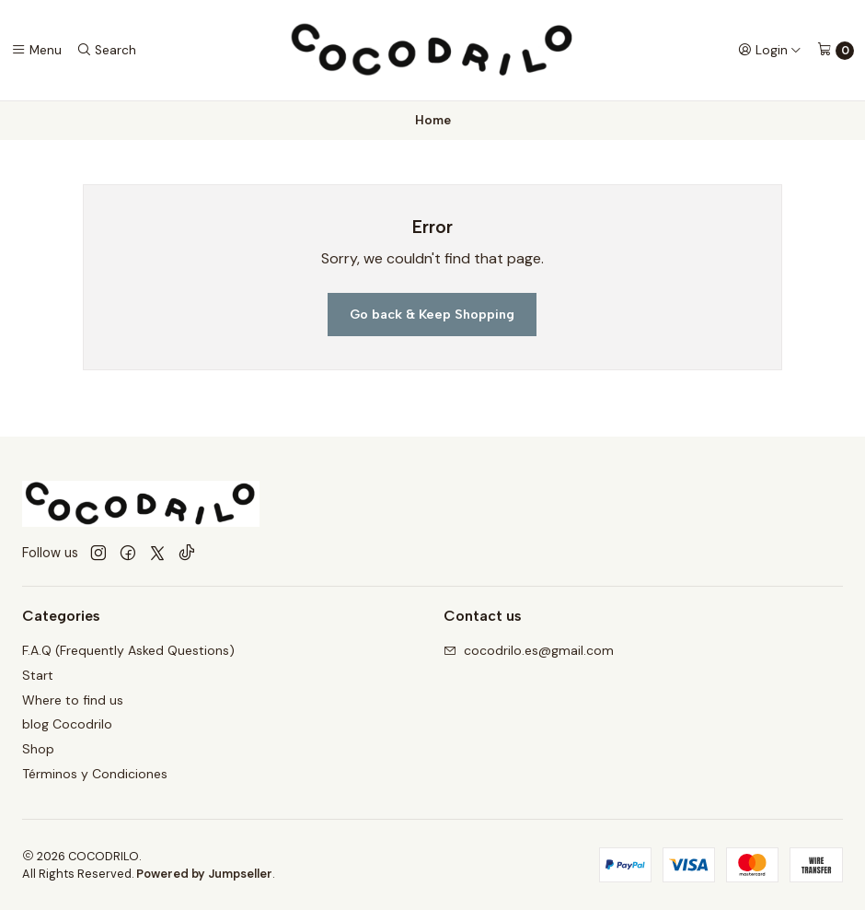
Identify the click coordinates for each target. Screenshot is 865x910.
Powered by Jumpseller (204, 873)
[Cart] (835, 50)
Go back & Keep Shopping (432, 314)
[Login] (769, 49)
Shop (38, 749)
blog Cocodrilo (67, 724)
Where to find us (72, 700)
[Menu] (36, 49)
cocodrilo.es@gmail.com (529, 650)
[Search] (106, 49)
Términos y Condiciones (94, 773)
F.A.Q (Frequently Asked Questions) (128, 650)
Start (37, 675)
